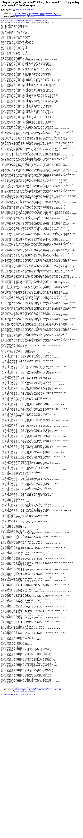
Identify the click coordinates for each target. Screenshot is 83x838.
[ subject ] (27, 16)
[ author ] (32, 16)
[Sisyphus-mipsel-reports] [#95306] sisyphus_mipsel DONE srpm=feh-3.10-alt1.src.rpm (37, 13)
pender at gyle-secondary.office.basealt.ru (23, 9)
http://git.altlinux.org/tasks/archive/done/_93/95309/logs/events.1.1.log (24, 20)
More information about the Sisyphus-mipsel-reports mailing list (18, 827)
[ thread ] (22, 16)
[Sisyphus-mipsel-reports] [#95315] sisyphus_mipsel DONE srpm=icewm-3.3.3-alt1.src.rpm (36, 15)
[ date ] (17, 16)
